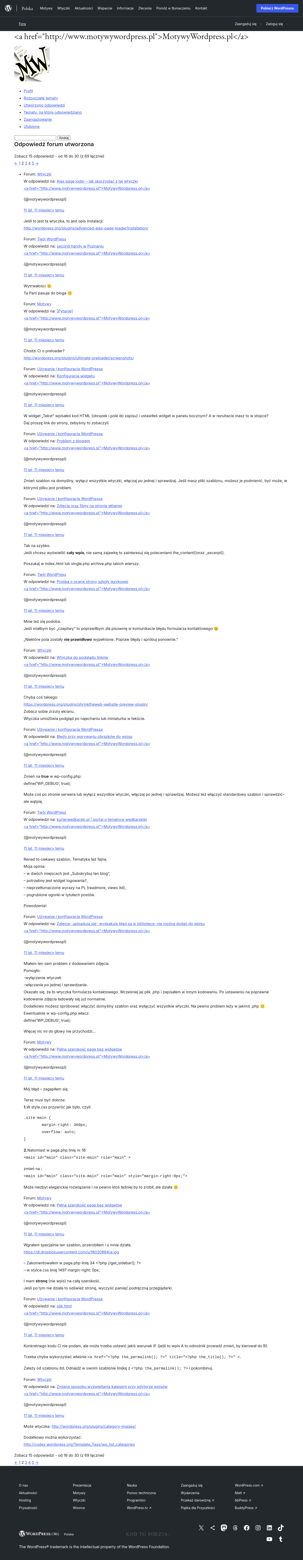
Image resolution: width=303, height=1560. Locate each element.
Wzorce (79, 1506)
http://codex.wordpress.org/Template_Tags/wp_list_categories (79, 1442)
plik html (64, 1305)
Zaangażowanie (38, 119)
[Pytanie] (65, 311)
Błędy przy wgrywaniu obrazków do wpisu (95, 736)
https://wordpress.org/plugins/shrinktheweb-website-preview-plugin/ (86, 704)
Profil (28, 91)
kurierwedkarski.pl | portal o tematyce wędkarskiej (102, 819)
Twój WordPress (51, 239)
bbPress (243, 1498)
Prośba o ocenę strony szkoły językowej (92, 581)
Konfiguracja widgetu (76, 376)
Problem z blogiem (73, 441)
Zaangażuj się (192, 1483)
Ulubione (32, 126)
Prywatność (28, 1506)
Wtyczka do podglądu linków (82, 657)
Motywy (44, 304)
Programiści (136, 1498)
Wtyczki (44, 174)
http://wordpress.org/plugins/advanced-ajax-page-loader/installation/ (86, 228)
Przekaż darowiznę (197, 1498)
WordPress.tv (139, 1506)
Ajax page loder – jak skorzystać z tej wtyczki (97, 181)
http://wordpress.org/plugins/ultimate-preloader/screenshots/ (79, 358)
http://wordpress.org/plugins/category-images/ (94, 1424)
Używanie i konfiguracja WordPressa (70, 368)
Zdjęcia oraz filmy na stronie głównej (89, 505)
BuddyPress (246, 1506)
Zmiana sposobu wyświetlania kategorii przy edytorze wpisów (112, 1384)
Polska (69, 1532)
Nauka (132, 1483)
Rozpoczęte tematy (41, 98)
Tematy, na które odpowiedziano (53, 112)
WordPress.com (249, 1483)
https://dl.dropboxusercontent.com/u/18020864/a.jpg (71, 1251)
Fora (22, 24)
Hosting (25, 1498)
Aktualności (28, 1491)
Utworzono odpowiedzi (44, 105)
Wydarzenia (190, 1491)
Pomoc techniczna (141, 1491)
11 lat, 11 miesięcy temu (44, 210)
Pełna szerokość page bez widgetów (89, 1049)
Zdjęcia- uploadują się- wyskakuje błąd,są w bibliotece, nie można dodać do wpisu (131, 923)
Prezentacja (82, 1483)
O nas (23, 1483)
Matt (240, 1491)
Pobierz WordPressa (277, 8)
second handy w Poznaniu (80, 246)
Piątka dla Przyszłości (198, 1506)
